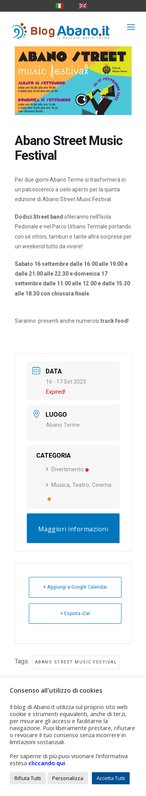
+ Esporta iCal (75, 613)
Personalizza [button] (67, 778)
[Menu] (131, 27)
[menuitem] (131, 27)
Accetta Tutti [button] (111, 778)
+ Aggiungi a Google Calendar (75, 587)
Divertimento (67, 469)
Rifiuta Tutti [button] (27, 778)
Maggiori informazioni (73, 529)
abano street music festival (76, 662)
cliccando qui (46, 763)
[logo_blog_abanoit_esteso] (60, 26)
